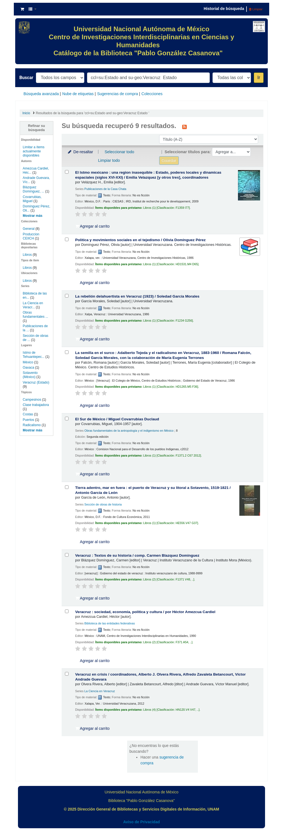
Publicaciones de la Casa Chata (105, 189)
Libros (27, 255)
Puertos (28, 420)
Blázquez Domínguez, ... (33, 189)
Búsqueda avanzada (41, 94)
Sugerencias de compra (117, 94)
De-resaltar (80, 152)
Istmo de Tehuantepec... (33, 355)
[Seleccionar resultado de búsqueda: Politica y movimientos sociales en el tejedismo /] (67, 239)
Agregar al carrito (92, 226)
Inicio (26, 113)
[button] (22, 9)
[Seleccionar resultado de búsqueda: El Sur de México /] (67, 418)
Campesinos (32, 400)
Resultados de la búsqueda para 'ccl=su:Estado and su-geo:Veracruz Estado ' (92, 113)
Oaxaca (28, 367)
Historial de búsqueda (224, 8)
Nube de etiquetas (78, 94)
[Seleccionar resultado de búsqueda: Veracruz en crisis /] (67, 674)
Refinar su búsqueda (36, 128)
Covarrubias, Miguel (32, 199)
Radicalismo (32, 425)
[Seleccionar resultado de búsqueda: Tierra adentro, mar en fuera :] (67, 487)
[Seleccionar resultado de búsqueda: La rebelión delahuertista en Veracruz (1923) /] (67, 296)
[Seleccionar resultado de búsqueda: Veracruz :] (67, 555)
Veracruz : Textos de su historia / (137, 555)
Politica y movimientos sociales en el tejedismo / (140, 240)
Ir (258, 77)
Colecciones (152, 94)
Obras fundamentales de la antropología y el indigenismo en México (128, 430)
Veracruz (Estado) (36, 382)
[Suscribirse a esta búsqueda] (184, 126)
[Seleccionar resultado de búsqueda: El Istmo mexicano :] (67, 172)
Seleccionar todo (119, 152)
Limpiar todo (109, 160)
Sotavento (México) (30, 375)
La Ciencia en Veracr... (33, 305)
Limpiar (256, 9)
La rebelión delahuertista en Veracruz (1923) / (137, 296)
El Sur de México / (117, 419)
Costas (28, 414)
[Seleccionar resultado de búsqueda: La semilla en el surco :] (67, 352)
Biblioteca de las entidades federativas (109, 623)
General (29, 229)
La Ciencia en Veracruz (99, 691)
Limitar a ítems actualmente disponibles (33, 151)
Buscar (26, 77)
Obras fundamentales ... (35, 315)
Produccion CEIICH (31, 236)
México (28, 362)
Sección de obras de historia (103, 504)
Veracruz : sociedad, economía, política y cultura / (145, 612)
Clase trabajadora (36, 405)
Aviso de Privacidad (141, 822)
